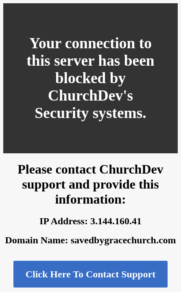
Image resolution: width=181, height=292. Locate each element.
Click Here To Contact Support (91, 274)
